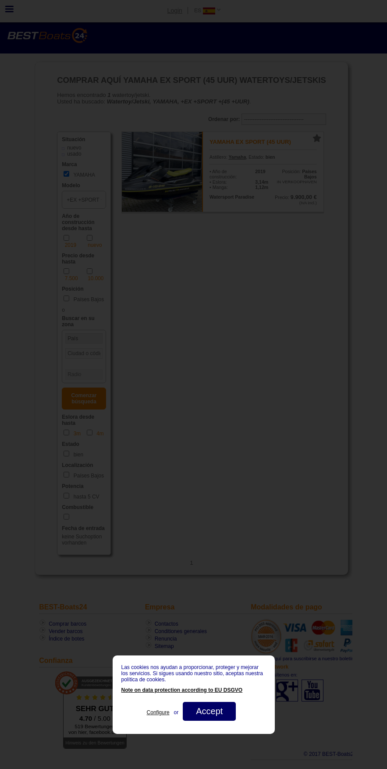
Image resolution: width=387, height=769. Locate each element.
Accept (209, 711)
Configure (158, 712)
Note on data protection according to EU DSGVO (182, 690)
